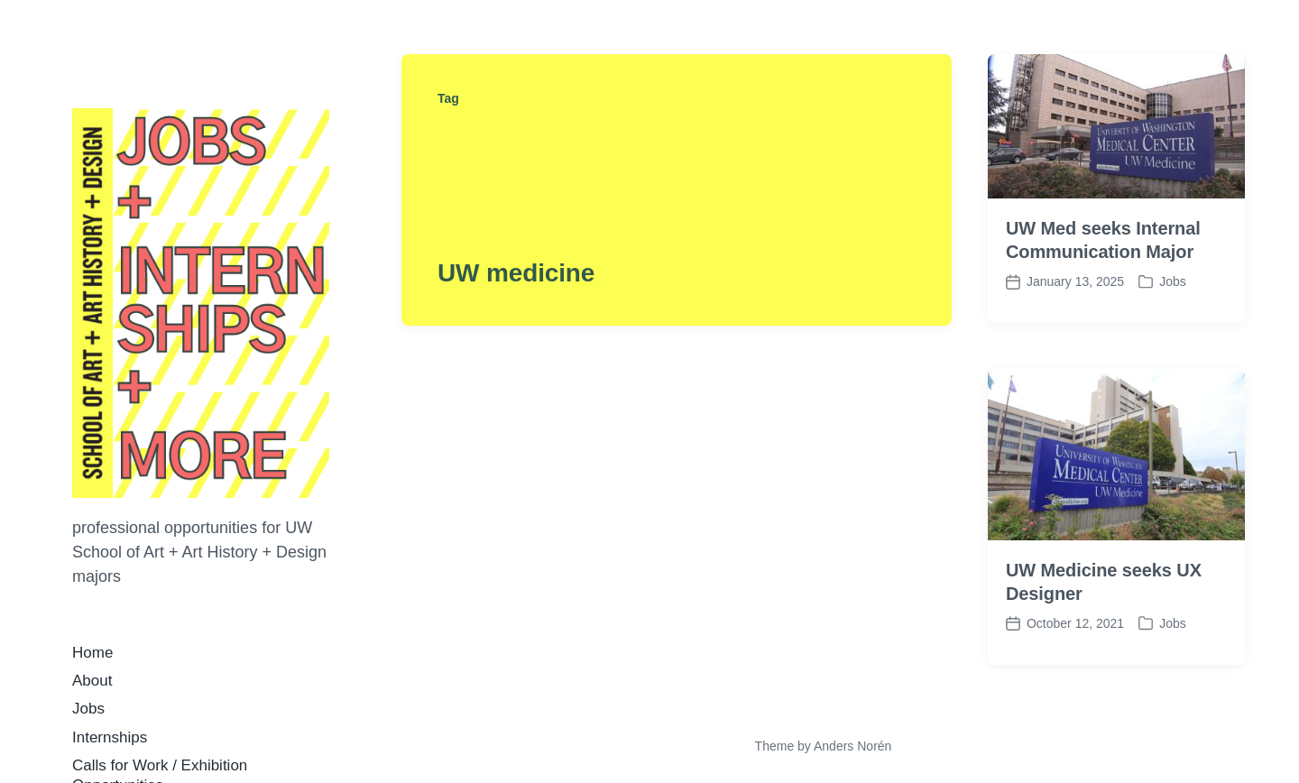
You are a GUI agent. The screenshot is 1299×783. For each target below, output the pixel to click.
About (92, 680)
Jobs (88, 708)
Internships (109, 737)
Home (92, 652)
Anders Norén (852, 746)
